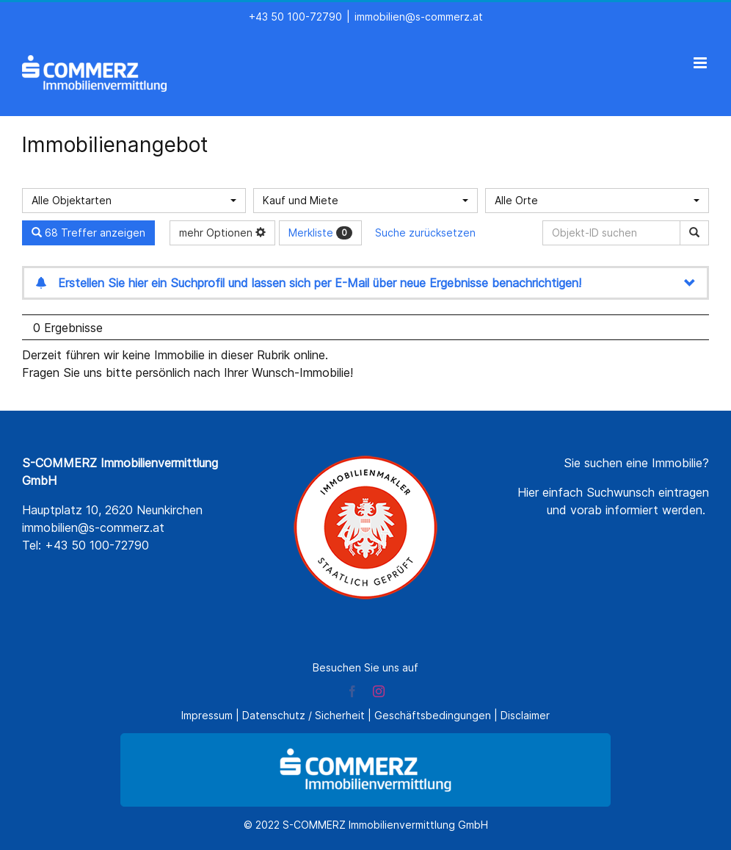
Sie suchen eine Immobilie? (636, 462)
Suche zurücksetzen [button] (425, 232)
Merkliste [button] (320, 232)
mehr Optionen (222, 232)
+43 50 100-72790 (295, 16)
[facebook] (352, 691)
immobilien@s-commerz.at (418, 16)
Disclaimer (525, 715)
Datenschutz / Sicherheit (303, 715)
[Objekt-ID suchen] (613, 232)
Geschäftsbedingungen (432, 715)
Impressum (207, 715)
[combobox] (134, 200)
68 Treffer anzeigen (88, 232)
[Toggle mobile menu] (701, 63)
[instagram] (379, 691)
